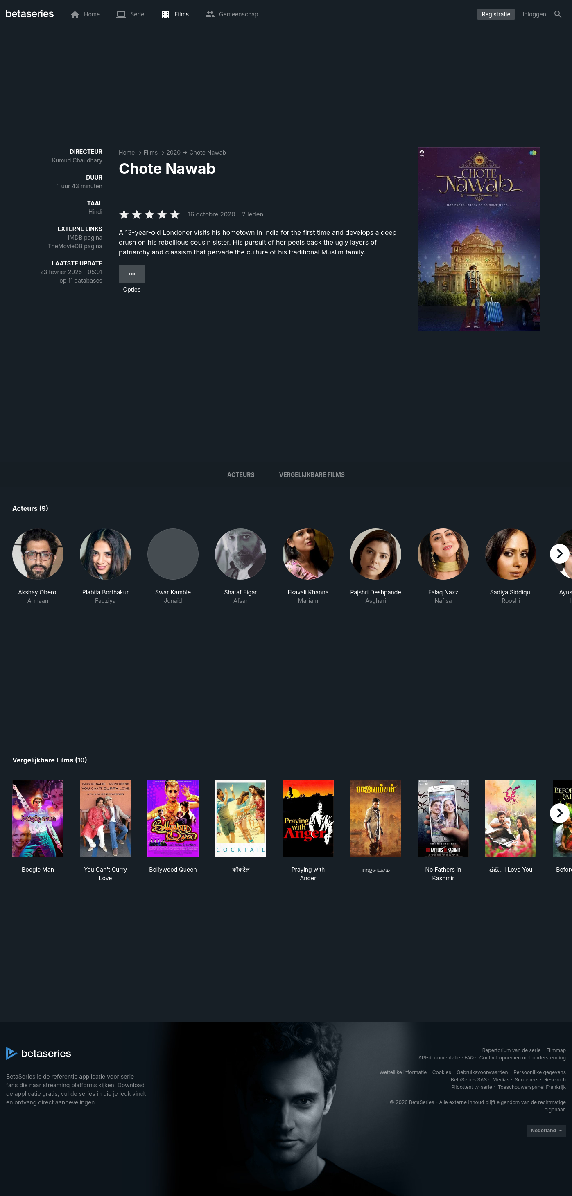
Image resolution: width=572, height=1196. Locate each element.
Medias (501, 1080)
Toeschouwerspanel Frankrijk (532, 1087)
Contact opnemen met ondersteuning (522, 1057)
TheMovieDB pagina (74, 246)
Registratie (496, 14)
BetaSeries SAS (469, 1080)
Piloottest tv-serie (471, 1087)
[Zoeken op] (558, 14)
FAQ (469, 1057)
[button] (37, 566)
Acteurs (241, 474)
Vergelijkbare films (312, 474)
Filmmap (556, 1050)
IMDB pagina (85, 237)
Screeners (527, 1080)
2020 (173, 152)
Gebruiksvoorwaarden (482, 1072)
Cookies (441, 1072)
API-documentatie (439, 1057)
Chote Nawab (207, 152)
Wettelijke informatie (403, 1072)
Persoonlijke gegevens (539, 1072)
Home (127, 152)
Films (150, 152)
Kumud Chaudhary (77, 160)
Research (555, 1080)
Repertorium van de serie (511, 1050)
